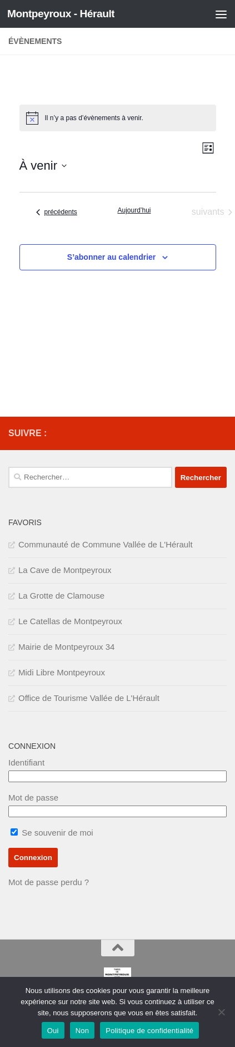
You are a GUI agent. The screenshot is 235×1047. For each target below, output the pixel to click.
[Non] (221, 1012)
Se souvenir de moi (52, 832)
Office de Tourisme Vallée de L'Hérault (88, 698)
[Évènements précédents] (56, 212)
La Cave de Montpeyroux (65, 570)
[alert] (117, 118)
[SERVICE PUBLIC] (220, 432)
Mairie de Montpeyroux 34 (66, 646)
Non (82, 1030)
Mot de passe (33, 797)
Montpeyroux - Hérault (60, 13)
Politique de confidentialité (149, 1030)
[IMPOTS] (202, 433)
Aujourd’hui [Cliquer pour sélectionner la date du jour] (134, 210)
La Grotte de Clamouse (61, 595)
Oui (53, 1030)
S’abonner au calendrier (111, 257)
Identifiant (26, 762)
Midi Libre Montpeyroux (61, 672)
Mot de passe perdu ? (48, 882)
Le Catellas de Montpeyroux (70, 621)
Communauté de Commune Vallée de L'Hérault (105, 544)
